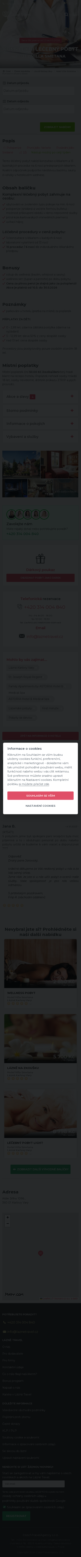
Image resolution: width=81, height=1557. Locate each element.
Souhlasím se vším (40, 795)
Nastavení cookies (40, 805)
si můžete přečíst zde (34, 784)
